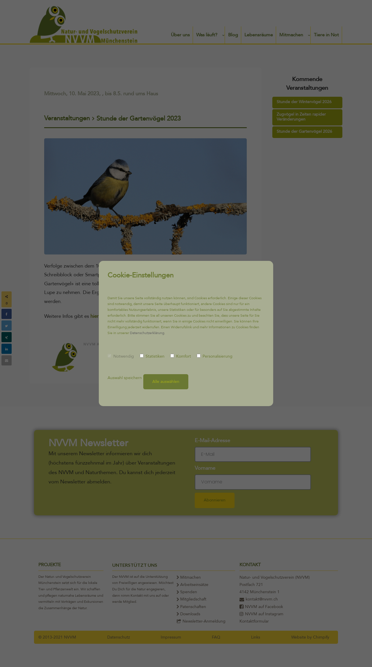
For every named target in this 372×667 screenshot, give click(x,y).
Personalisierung (215, 356)
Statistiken (152, 356)
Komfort (180, 356)
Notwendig (121, 356)
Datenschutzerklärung (147, 333)
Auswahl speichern (125, 378)
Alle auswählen (165, 381)
